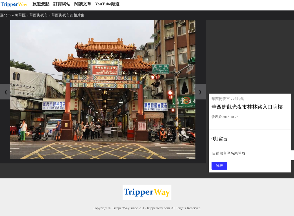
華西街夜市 (38, 15)
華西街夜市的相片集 (67, 15)
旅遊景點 (40, 4)
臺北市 (5, 15)
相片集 (238, 99)
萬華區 (20, 15)
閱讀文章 (82, 4)
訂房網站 (61, 4)
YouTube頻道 (107, 4)
